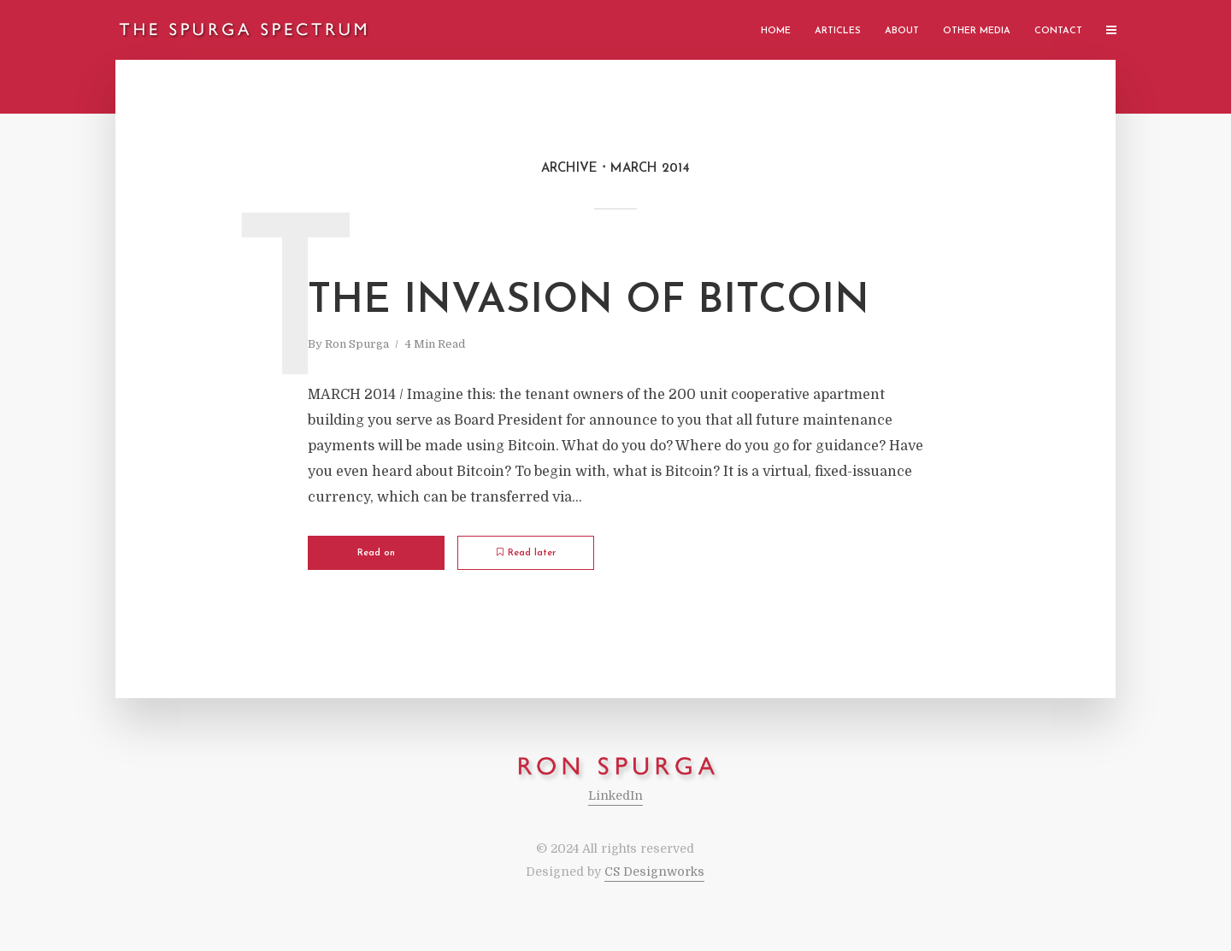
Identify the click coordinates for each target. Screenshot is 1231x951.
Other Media (976, 31)
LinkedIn (615, 795)
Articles (838, 31)
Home (776, 31)
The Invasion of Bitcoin (588, 301)
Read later (526, 553)
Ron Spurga (357, 344)
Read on (376, 553)
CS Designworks (654, 871)
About (902, 31)
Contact (1058, 31)
